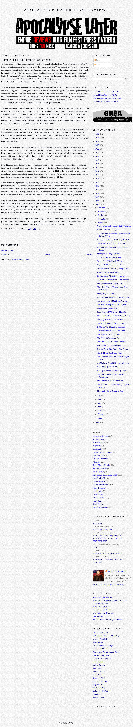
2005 (105, 541)
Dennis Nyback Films (101, 655)
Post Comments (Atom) (20, 259)
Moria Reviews (98, 675)
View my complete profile (108, 585)
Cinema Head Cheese (101, 649)
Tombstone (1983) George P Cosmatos (111, 342)
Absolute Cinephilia (100, 639)
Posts (97, 60)
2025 (97, 138)
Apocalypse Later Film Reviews (66, 10)
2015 (97, 175)
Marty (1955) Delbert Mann (107, 308)
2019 (97, 160)
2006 (100, 541)
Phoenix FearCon (99, 481)
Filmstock (96, 462)
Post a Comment (7, 250)
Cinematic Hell (98, 455)
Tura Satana (97, 501)
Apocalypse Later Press (101, 610)
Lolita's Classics (99, 665)
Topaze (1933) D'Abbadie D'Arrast (110, 261)
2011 (97, 190)
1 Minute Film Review (101, 633)
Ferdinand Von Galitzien (102, 659)
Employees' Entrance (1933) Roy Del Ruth (113, 240)
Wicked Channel (99, 697)
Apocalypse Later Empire (102, 597)
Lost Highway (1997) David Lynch (110, 283)
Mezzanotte (97, 668)
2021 (97, 152)
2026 (97, 134)
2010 (97, 193)
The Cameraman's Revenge (103, 646)
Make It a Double (99, 478)
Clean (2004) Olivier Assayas (108, 272)
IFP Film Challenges (100, 468)
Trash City (96, 694)
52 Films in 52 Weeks (101, 436)
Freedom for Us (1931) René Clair (110, 381)
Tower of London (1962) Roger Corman (112, 301)
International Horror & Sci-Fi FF (105, 475)
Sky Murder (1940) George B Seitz (110, 391)
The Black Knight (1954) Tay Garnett (111, 243)
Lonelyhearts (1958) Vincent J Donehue (112, 312)
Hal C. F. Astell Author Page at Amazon (107, 620)
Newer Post (5, 254)
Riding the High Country (102, 691)
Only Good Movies (100, 681)
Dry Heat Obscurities (100, 459)
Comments (99, 65)
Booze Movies (98, 642)
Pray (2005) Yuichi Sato (106, 294)
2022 (97, 149)
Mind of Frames (99, 671)
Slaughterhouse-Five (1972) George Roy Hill (114, 268)
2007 (97, 204)
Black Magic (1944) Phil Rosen (109, 367)
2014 (97, 178)
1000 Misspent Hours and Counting (106, 636)
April (100, 407)
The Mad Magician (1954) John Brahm (111, 323)
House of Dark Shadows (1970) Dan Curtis (113, 297)
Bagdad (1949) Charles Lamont (109, 265)
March (100, 410)
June (100, 399)
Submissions (97, 491)
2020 (97, 156)
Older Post (89, 254)
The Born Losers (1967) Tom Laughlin (111, 305)
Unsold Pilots (98, 504)
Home (47, 254)
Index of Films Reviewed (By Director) (107, 98)
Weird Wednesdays (100, 507)
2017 (97, 167)
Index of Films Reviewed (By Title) (106, 92)
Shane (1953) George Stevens (108, 254)
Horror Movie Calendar (101, 465)
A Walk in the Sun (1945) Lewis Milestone (113, 363)
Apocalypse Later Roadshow (103, 613)
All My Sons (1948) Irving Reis (109, 257)
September (102, 219)
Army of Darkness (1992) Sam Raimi (111, 331)
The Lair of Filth (99, 662)
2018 (97, 164)
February (101, 414)
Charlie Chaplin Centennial (103, 452)
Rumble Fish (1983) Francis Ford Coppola (26, 59)
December (102, 208)
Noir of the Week (99, 678)
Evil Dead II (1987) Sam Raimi (109, 345)
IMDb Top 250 (98, 472)
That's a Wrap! (98, 494)
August (101, 223)
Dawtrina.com (98, 616)
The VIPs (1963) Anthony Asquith (110, 338)
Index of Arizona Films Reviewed (105, 102)
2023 (97, 145)
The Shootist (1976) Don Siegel (109, 334)
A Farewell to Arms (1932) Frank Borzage (113, 280)
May (100, 403)
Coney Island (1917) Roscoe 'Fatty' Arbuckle (114, 226)
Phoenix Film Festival (101, 485)
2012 (97, 186)
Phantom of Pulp (99, 688)
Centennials (97, 449)
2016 (97, 171)
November (102, 211)
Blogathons (97, 446)
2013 (97, 182)
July (99, 395)
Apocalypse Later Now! (101, 607)
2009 (97, 197)
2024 (97, 141)
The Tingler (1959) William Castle (110, 319)
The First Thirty (98, 498)
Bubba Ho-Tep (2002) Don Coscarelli (111, 327)
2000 (97, 422)
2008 (97, 201)
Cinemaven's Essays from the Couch (106, 652)
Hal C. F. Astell (117, 571)
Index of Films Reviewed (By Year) (106, 95)
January (101, 418)
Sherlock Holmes (99, 488)
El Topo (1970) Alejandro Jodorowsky (111, 276)
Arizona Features (99, 439)
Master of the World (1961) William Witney (113, 316)
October (101, 215)
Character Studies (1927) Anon (108, 229)
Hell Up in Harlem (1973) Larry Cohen (112, 371)
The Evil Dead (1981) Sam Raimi (109, 353)
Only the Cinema (99, 684)
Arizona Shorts (98, 442)
